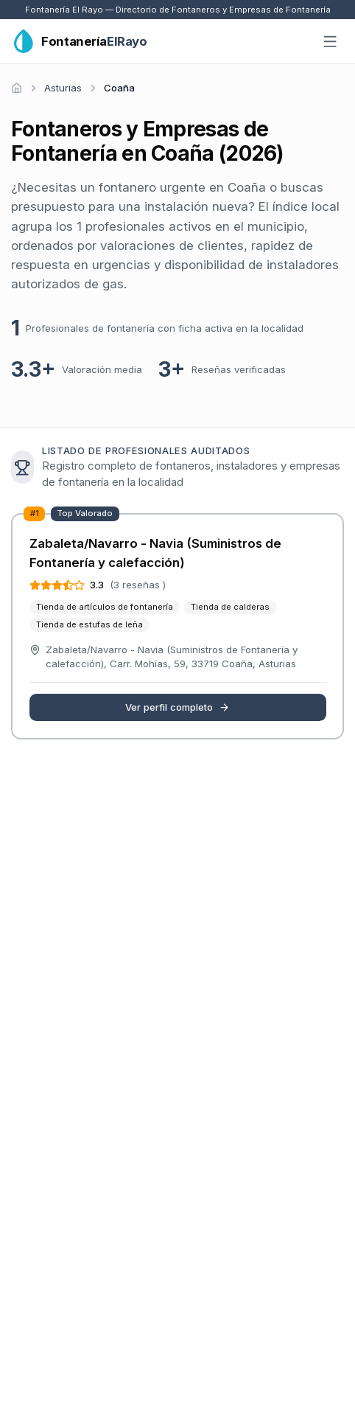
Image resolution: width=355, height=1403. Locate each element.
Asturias (63, 88)
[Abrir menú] (331, 42)
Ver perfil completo (177, 707)
